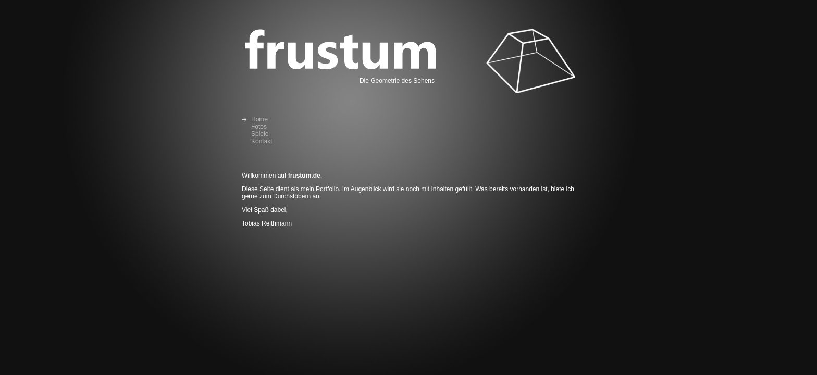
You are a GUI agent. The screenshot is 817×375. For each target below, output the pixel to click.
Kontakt (262, 141)
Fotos (259, 126)
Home (259, 119)
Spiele (259, 134)
